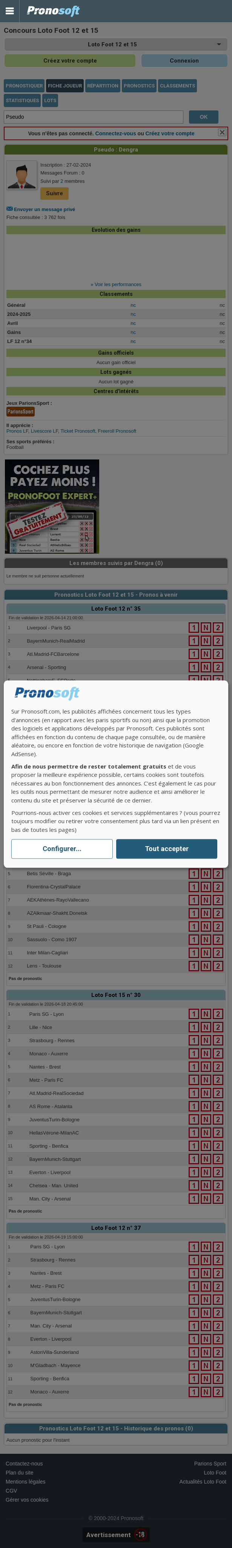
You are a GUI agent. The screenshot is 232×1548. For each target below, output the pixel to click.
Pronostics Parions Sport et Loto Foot (54, 11)
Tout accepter (167, 849)
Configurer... (62, 849)
